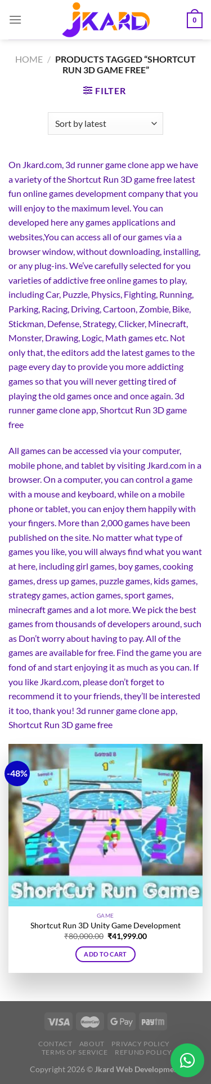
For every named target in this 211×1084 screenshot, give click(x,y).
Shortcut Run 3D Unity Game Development (105, 925)
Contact (55, 1043)
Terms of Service (75, 1052)
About (92, 1043)
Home (29, 59)
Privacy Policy (140, 1043)
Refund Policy (143, 1052)
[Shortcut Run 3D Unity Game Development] (105, 825)
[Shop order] (105, 123)
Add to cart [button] (105, 954)
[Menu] (15, 19)
